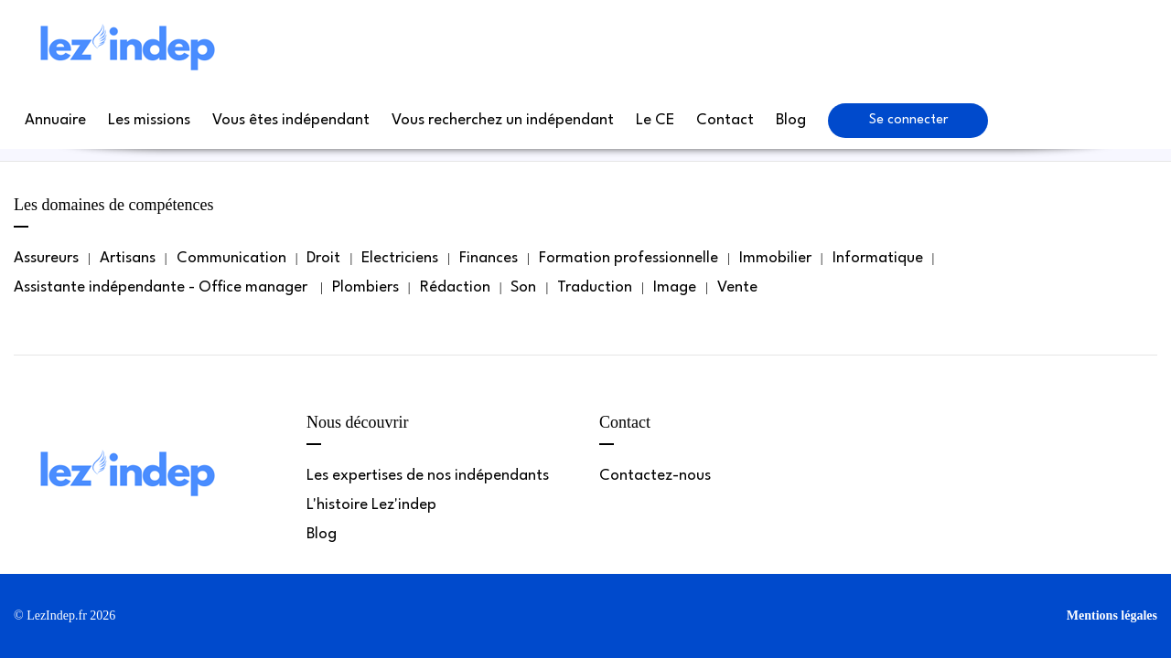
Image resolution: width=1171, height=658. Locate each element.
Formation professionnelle (628, 258)
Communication (231, 258)
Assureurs (46, 258)
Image (674, 287)
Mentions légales (1112, 615)
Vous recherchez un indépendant (503, 120)
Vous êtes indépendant (291, 120)
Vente (737, 287)
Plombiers (365, 287)
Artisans (128, 258)
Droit (323, 258)
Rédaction (455, 287)
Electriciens (399, 258)
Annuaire (55, 120)
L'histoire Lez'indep (371, 505)
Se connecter (908, 120)
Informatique (878, 258)
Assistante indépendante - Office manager (162, 287)
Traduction (594, 287)
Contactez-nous (655, 475)
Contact (725, 120)
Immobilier (775, 258)
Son (523, 287)
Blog (791, 120)
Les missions (149, 120)
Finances (488, 258)
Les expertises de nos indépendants (427, 475)
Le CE (655, 120)
